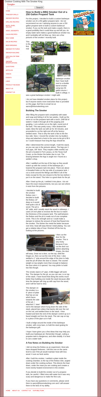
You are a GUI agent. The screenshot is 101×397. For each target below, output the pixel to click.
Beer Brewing (11, 45)
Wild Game (10, 38)
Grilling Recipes (12, 22)
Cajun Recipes (11, 34)
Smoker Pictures (13, 49)
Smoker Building (12, 52)
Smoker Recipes (12, 18)
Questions (10, 66)
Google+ (11, 4)
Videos (8, 74)
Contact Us (10, 92)
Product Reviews (13, 85)
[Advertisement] (13, 110)
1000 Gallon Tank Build (12, 57)
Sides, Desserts (12, 30)
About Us (9, 88)
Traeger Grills (12, 14)
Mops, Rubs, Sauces (10, 26)
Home (8, 11)
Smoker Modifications (11, 62)
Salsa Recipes (11, 41)
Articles (9, 70)
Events (9, 77)
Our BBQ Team (38, 390)
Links (8, 81)
